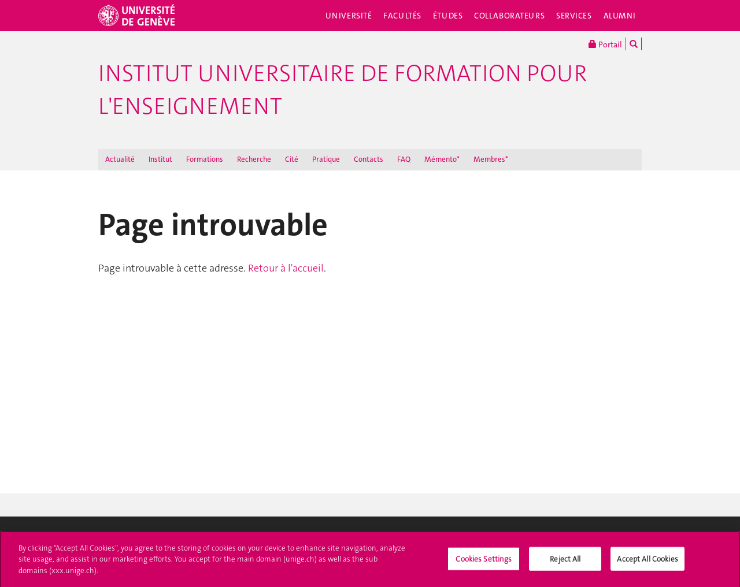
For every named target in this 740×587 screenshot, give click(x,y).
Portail (605, 44)
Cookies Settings (484, 561)
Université (348, 15)
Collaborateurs (509, 15)
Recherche (254, 159)
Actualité (120, 159)
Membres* (490, 159)
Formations (204, 159)
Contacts (368, 159)
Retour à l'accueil (286, 268)
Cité (291, 159)
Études (447, 15)
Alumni (620, 15)
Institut (160, 159)
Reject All (565, 561)
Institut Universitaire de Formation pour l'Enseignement (342, 89)
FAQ (403, 159)
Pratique (326, 159)
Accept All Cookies (647, 561)
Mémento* (442, 159)
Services (574, 15)
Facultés (402, 15)
